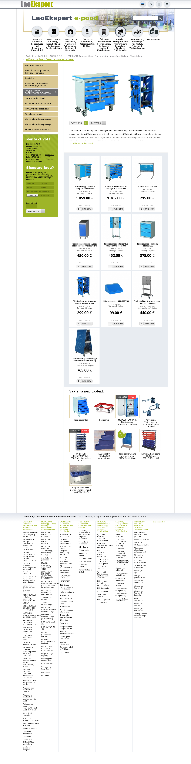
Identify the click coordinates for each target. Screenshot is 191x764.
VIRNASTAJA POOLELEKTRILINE (141, 544)
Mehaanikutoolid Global (85, 571)
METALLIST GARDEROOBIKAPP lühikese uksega (48, 610)
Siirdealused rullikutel (35, 98)
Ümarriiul (64, 623)
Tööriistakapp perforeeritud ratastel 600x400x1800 (116, 245)
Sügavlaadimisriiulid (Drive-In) (31, 724)
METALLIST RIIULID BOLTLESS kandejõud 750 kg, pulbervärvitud (66, 563)
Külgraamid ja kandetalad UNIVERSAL (28, 690)
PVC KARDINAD (66, 598)
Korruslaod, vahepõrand (28, 714)
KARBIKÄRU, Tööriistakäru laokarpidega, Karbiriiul (36, 84)
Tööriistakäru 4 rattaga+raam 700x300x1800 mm (147, 302)
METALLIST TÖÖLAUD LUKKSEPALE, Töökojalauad (102, 537)
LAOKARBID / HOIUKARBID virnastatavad (65, 541)
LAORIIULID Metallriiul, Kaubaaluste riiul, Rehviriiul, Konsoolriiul (30, 525)
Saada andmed (34, 211)
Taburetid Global (85, 558)
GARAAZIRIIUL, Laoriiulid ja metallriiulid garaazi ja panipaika (28, 746)
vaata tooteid (76, 123)
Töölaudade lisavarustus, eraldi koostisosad (102, 553)
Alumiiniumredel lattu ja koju (67, 611)
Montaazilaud (102, 591)
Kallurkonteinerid (67, 592)
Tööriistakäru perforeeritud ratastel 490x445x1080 (84, 302)
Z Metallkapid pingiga (46, 598)
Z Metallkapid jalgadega (46, 559)
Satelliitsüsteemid (30, 728)
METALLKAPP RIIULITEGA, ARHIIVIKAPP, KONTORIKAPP (47, 575)
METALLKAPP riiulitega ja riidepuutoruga (47, 648)
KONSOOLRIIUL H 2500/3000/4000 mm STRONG (30, 608)
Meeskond (49, 159)
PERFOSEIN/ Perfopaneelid (102, 568)
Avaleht (29, 56)
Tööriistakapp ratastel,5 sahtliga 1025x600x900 (84, 187)
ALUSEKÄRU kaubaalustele (37, 108)
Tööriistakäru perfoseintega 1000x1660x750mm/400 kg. (84, 359)
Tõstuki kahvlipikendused (67, 632)
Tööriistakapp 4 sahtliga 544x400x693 (147, 245)
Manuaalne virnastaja (138, 556)
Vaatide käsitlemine (64, 643)
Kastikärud (30, 78)
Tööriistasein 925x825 (147, 186)
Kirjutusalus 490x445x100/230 (116, 301)
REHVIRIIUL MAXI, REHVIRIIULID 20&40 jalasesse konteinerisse (29, 580)
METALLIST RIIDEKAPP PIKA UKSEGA (47, 534)
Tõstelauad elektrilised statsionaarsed (140, 550)
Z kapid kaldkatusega (46, 603)
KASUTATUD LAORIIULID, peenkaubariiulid (29, 622)
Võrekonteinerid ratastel (66, 602)
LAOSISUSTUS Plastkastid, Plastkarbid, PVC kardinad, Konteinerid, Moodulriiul (66, 526)
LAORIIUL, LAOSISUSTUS (50, 56)
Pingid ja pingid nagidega (47, 654)
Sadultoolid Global (82, 554)
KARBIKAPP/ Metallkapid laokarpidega (46, 592)
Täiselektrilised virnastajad (140, 566)
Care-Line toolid (84, 561)
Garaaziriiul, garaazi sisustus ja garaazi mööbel (29, 589)
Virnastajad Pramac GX (138, 587)
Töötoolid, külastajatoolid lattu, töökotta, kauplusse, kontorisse (84, 535)
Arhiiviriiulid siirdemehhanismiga (31, 719)
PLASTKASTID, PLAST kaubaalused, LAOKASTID (65, 579)
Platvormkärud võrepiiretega (38, 119)
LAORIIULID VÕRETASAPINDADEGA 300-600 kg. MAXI (32, 615)
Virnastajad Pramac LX (138, 604)
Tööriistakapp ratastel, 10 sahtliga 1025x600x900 (116, 187)
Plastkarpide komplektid (65, 638)
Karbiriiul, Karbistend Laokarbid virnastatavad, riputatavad (28, 673)
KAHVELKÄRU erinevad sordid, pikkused (140, 534)
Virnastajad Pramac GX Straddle (138, 593)
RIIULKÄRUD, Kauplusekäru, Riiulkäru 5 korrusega (37, 71)
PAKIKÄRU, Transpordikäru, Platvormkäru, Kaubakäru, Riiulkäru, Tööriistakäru (105, 56)
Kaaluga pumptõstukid (139, 576)
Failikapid (45, 675)
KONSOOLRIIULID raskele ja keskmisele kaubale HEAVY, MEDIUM (30, 599)
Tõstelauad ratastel (34, 114)
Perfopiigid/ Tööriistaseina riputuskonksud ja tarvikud (103, 575)
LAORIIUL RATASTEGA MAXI (30, 643)
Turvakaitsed (65, 606)
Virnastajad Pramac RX (138, 609)
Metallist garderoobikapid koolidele (48, 641)
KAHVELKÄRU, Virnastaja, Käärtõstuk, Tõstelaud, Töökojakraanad (141, 525)
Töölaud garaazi (103, 599)
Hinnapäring (95, 123)
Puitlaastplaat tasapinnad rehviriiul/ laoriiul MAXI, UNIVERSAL (30, 707)
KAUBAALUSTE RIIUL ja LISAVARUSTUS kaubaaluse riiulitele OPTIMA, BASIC (29, 544)
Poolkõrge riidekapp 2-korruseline (46, 634)
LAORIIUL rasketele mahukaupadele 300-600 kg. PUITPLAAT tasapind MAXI (29, 569)
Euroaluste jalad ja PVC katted (66, 648)
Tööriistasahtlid (103, 588)
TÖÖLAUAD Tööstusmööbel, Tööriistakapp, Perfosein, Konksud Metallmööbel (103, 526)
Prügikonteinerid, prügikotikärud (67, 627)
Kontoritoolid (83, 550)
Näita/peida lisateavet (83, 143)
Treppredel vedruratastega (66, 616)
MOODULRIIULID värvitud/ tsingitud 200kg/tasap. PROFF (66, 550)
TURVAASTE (64, 595)
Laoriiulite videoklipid (27, 732)
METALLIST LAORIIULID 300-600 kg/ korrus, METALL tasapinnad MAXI (29, 556)
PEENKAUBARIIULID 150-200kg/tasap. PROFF (30, 534)
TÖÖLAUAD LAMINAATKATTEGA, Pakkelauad (105, 545)
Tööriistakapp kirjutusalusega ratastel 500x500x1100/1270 (84, 245)
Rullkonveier (102, 603)
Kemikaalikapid (47, 664)
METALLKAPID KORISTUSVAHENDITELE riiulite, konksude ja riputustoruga (50, 584)
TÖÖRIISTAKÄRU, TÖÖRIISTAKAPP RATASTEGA (50, 59)
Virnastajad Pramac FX (138, 599)
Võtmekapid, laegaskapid (46, 668)
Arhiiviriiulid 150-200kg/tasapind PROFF (29, 682)
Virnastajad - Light (139, 571)
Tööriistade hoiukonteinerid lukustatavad (66, 587)
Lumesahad (64, 652)
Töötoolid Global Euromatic (85, 543)
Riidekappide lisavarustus (46, 660)
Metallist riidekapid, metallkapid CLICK (46, 566)
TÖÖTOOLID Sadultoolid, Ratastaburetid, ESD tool (84, 524)
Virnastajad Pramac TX (138, 582)
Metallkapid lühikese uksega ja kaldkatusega (47, 617)
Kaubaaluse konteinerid (64, 572)
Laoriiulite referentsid (27, 738)
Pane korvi (86, 209)
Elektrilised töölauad (101, 595)
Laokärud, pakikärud (34, 65)
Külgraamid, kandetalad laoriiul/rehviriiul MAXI (29, 698)
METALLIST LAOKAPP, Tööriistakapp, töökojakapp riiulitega (47, 551)
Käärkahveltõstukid (141, 539)
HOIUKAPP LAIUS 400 (48, 628)
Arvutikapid (45, 672)
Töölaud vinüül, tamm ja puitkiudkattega (103, 583)
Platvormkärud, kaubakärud (38, 103)
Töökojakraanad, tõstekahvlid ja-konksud (140, 615)
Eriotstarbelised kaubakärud (38, 129)
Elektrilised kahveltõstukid (140, 561)
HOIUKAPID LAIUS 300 (48, 623)
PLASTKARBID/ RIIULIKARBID (65, 535)
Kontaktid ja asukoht (49, 155)
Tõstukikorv (64, 620)
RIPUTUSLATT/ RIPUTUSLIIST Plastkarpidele (102, 561)
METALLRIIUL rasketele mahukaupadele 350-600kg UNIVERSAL (29, 651)
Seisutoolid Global (82, 566)
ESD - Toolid (83, 547)
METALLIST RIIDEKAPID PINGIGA (45, 541)
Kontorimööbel (159, 522)
